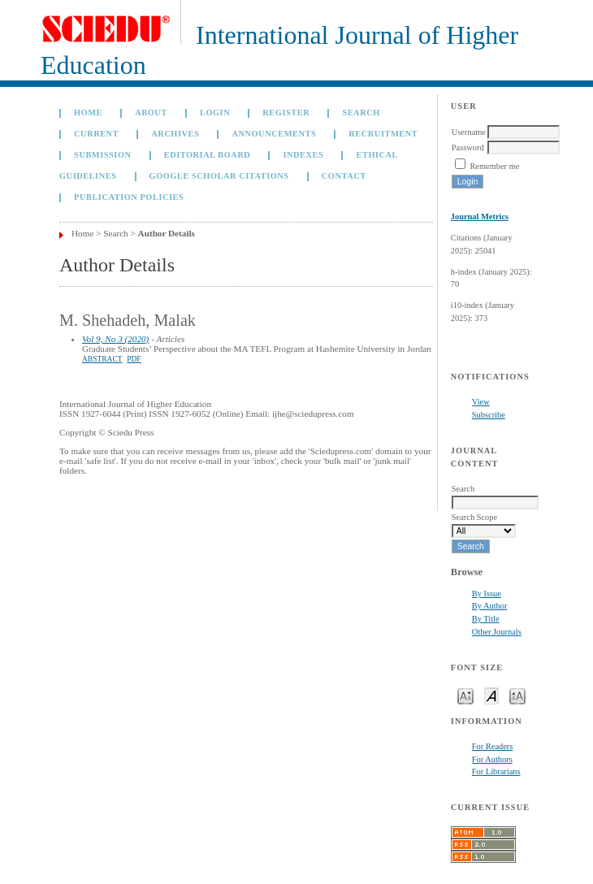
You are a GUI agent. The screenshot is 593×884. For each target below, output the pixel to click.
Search (360, 112)
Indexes (303, 154)
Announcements (274, 133)
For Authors (492, 759)
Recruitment (383, 133)
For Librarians (496, 771)
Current (96, 133)
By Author (490, 605)
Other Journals (497, 631)
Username (469, 132)
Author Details (166, 233)
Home (88, 112)
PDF (134, 359)
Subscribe (488, 414)
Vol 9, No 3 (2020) (115, 339)
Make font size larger (517, 695)
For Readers (492, 746)
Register (285, 112)
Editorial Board (207, 154)
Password (468, 147)
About (151, 112)
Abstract (102, 359)
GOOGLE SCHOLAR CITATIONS (219, 175)
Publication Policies (129, 197)
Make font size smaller (465, 695)
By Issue (486, 593)
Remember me (494, 166)
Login (215, 112)
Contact (344, 175)
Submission (102, 154)
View (481, 401)
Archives (175, 133)
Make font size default (491, 695)
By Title (486, 618)
